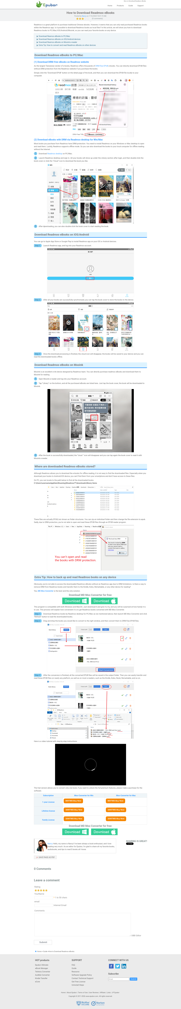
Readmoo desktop (54, 154)
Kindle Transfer (41, 978)
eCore (37, 982)
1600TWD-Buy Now (73, 810)
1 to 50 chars (61, 897)
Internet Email (59, 905)
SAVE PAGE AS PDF (47, 857)
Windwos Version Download (75, 601)
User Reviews (93, 992)
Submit (133, 979)
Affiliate (102, 992)
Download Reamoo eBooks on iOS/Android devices (59, 39)
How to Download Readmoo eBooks (61, 951)
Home (110, 6)
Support (140, 6)
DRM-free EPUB (101, 66)
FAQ (73, 965)
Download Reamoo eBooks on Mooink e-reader (58, 42)
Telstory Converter (42, 972)
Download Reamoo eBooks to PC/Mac (54, 36)
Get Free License (78, 982)
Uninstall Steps (78, 985)
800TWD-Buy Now (73, 801)
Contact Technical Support (82, 978)
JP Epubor (115, 992)
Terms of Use (82, 992)
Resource (75, 972)
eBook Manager (41, 968)
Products (120, 6)
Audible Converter (42, 975)
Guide (130, 6)
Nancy (84, 16)
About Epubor (72, 992)
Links (109, 992)
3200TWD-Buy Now (73, 819)
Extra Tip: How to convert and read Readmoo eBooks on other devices (67, 45)
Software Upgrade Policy (82, 975)
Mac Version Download (104, 601)
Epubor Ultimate (41, 965)
